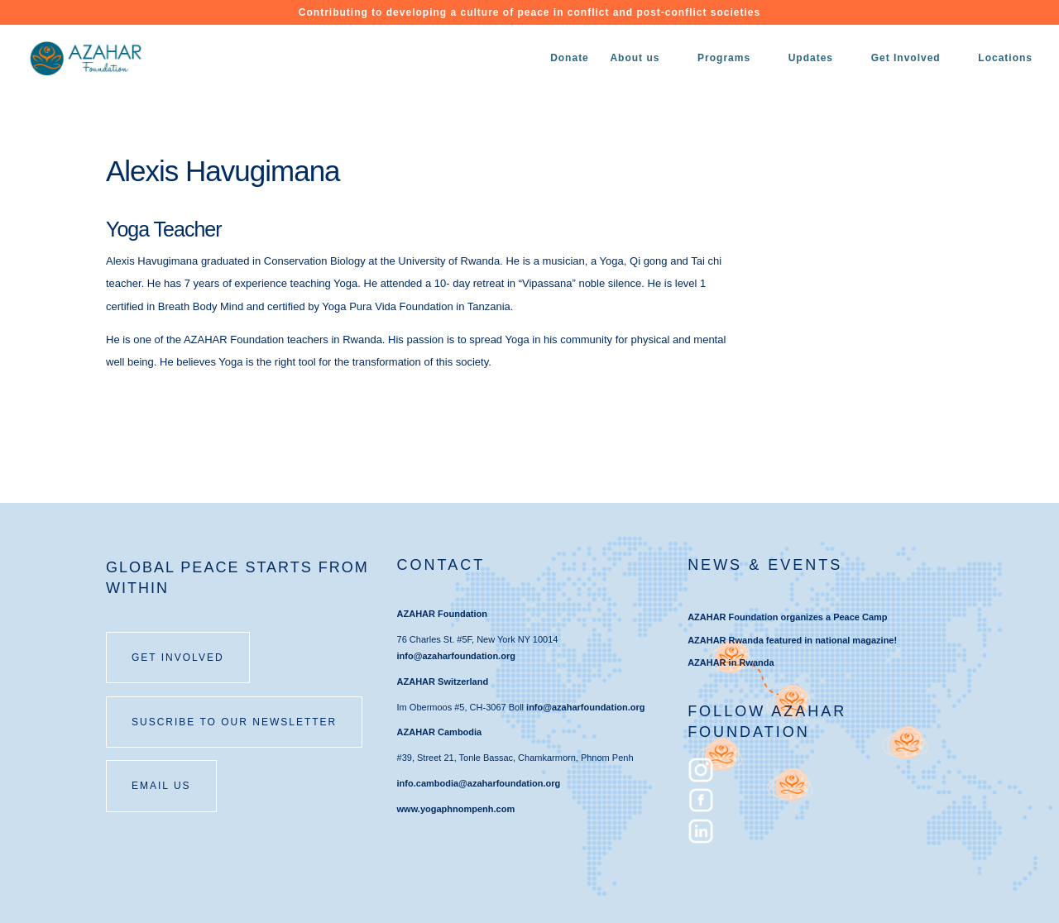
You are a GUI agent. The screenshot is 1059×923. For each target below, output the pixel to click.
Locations (1005, 58)
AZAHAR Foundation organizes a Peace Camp (787, 617)
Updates (810, 58)
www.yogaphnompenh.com (456, 809)
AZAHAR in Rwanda (731, 662)
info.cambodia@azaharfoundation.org (479, 783)
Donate (569, 58)
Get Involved (906, 58)
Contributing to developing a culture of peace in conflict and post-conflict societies (529, 12)
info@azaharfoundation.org (456, 656)
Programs (723, 58)
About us (634, 58)
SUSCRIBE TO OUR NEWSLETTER (234, 722)
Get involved (178, 657)
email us (161, 785)
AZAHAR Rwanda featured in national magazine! (792, 640)
